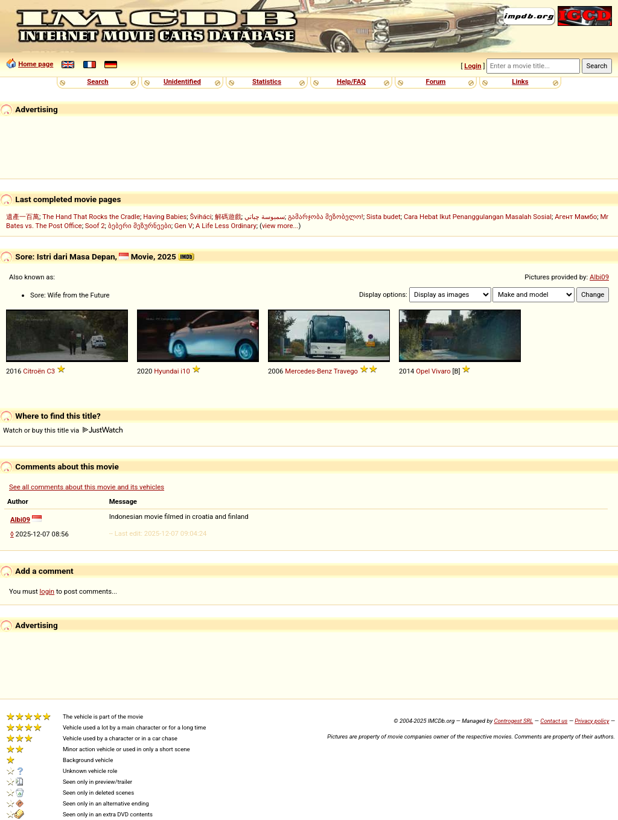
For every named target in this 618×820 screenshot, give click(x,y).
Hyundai (166, 371)
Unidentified (182, 81)
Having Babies (164, 216)
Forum (436, 81)
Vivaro (441, 371)
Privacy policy (592, 720)
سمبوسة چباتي (264, 216)
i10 (185, 371)
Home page (35, 64)
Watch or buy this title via (63, 430)
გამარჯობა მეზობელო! (325, 216)
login (47, 591)
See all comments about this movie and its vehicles (86, 487)
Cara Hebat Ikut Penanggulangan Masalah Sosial (478, 216)
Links (520, 81)
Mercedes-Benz (308, 371)
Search (97, 81)
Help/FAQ (351, 81)
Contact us (553, 720)
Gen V (183, 225)
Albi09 (599, 277)
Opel (423, 371)
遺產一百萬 (22, 216)
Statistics (266, 81)
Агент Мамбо (576, 216)
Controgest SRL (513, 720)
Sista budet (383, 216)
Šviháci (201, 216)
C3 (50, 371)
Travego (346, 371)
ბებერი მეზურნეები (139, 225)
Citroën (34, 371)
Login (472, 66)
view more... (280, 225)
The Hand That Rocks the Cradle (91, 216)
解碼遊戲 (228, 216)
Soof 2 (95, 225)
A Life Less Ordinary (226, 225)
